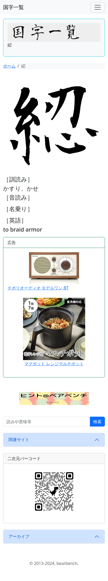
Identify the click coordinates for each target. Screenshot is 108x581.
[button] (54, 398)
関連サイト (19, 439)
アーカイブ (19, 536)
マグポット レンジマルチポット (53, 364)
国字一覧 (13, 7)
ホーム (9, 66)
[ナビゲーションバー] (97, 7)
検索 (97, 421)
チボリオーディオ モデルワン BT (44, 271)
